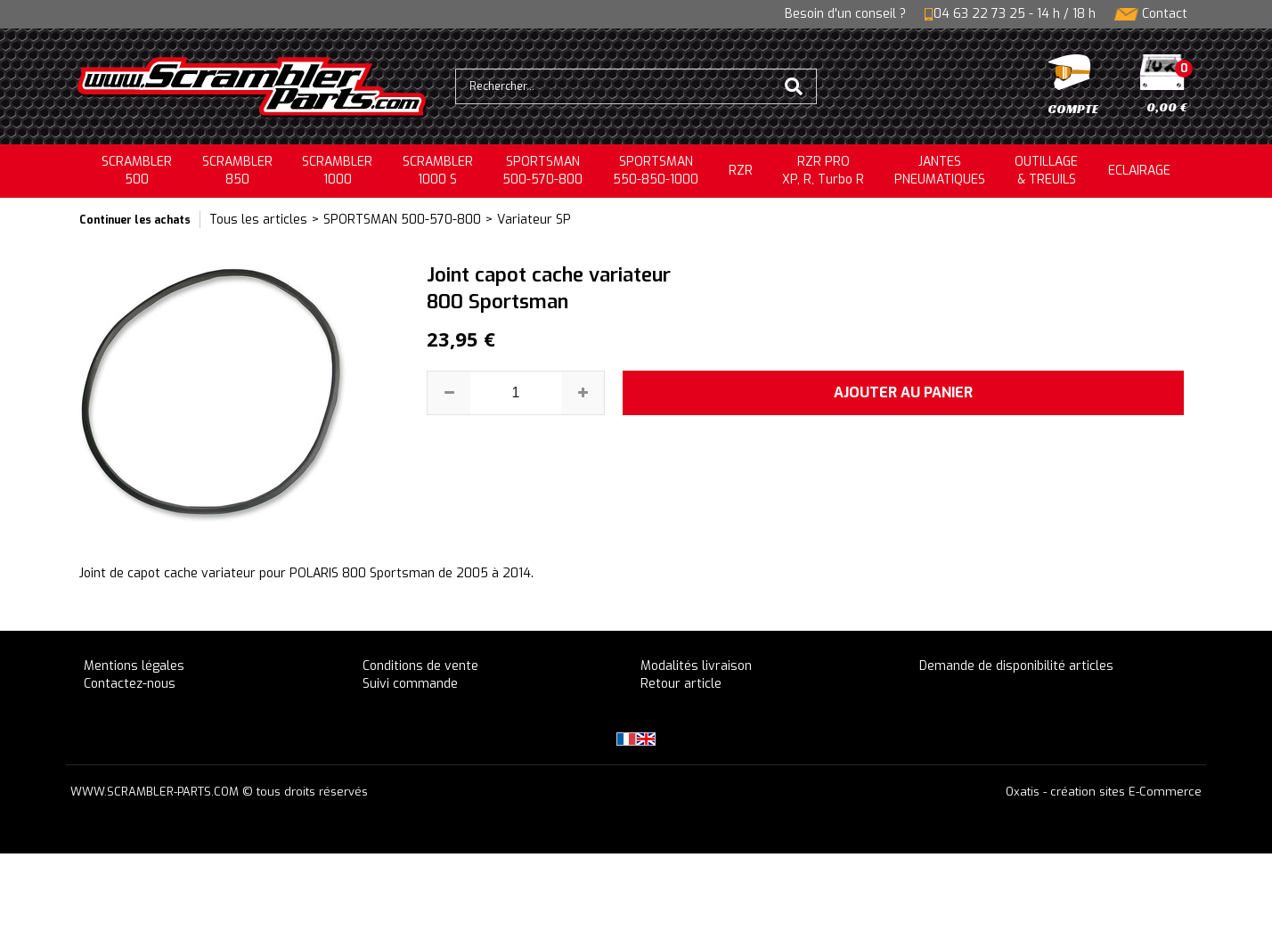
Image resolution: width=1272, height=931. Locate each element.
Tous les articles (258, 219)
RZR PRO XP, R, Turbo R (823, 170)
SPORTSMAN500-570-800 (542, 170)
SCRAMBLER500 (137, 170)
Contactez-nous (129, 683)
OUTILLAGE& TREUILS (1046, 170)
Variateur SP (534, 219)
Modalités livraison (696, 665)
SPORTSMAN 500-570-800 (402, 219)
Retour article (681, 683)
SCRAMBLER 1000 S (438, 170)
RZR (741, 170)
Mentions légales (134, 665)
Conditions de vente (420, 665)
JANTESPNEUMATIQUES (939, 170)
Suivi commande (410, 683)
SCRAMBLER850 (237, 170)
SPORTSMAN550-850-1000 (655, 170)
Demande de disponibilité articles (1016, 665)
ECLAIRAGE (1139, 170)
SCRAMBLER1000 (337, 170)
